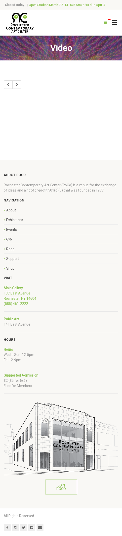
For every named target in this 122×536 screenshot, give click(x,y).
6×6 (9, 239)
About (11, 210)
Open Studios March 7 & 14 (48, 5)
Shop (10, 268)
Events (11, 230)
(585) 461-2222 (16, 304)
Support (12, 259)
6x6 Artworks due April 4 (87, 5)
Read (10, 249)
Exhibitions (14, 220)
